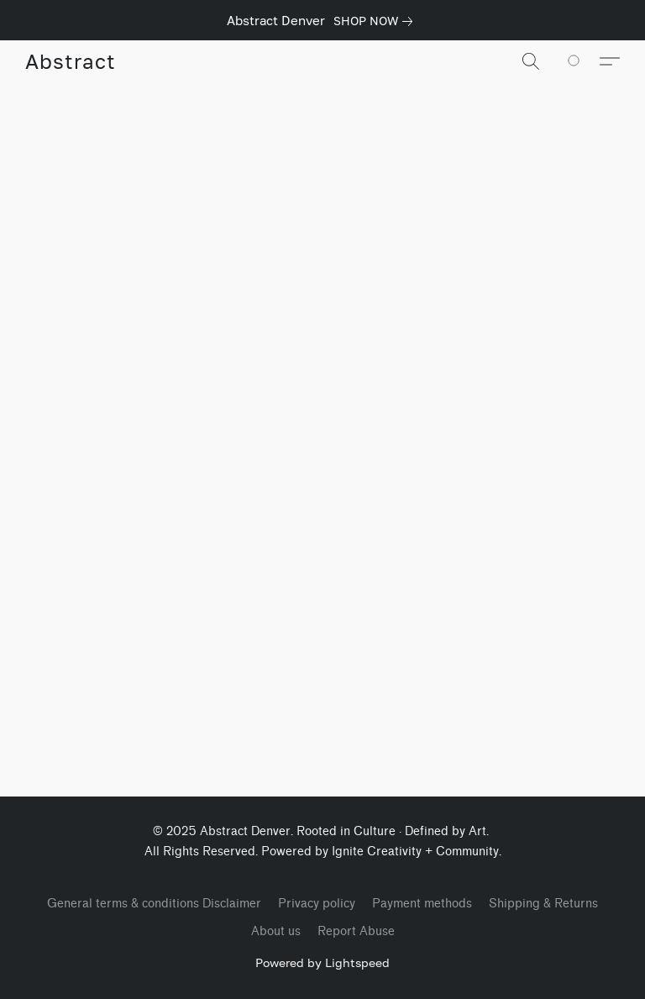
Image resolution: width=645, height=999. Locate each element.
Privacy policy (316, 903)
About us (276, 931)
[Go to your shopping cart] (582, 61)
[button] (70, 61)
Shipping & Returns (543, 903)
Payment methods (422, 903)
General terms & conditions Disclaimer (154, 903)
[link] (376, 21)
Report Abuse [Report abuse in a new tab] (356, 931)
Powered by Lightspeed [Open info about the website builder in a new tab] (322, 962)
